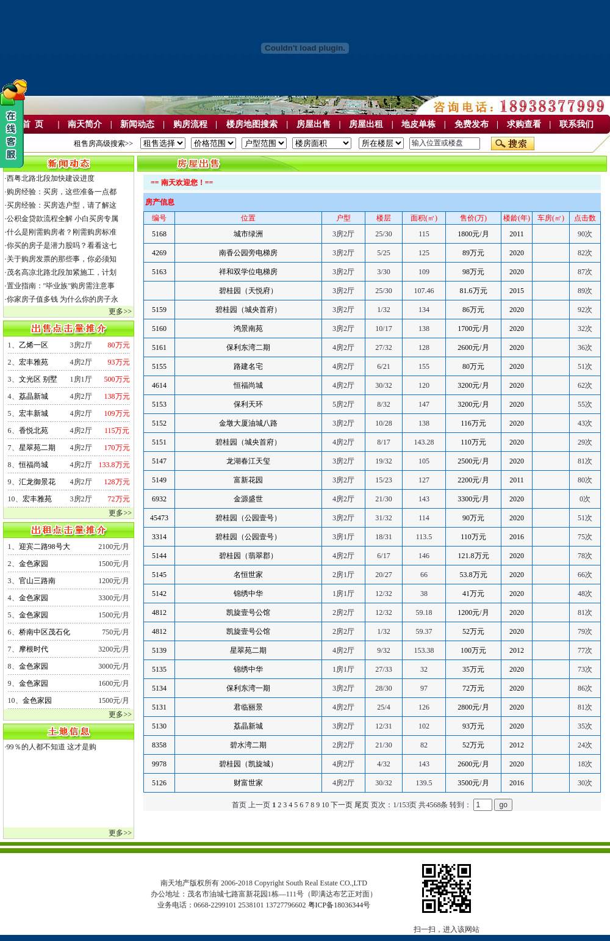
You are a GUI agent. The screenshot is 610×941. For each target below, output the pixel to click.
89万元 (473, 253)
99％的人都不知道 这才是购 (51, 747)
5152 (159, 423)
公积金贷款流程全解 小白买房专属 (62, 218)
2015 (516, 290)
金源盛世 (248, 499)
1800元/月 (473, 234)
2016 (516, 536)
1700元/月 (473, 328)
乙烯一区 (33, 345)
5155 (159, 366)
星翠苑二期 (37, 447)
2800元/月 (473, 707)
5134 (159, 688)
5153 (159, 404)
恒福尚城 (33, 464)
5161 (159, 347)
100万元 (473, 650)
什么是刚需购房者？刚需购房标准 (62, 232)
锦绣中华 (248, 593)
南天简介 (85, 124)
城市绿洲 (248, 234)
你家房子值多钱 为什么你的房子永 (62, 299)
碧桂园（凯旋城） (248, 764)
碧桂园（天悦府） (248, 290)
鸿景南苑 (248, 328)
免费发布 (471, 124)
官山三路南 (37, 580)
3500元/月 (473, 783)
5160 (159, 328)
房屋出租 (366, 124)
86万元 (473, 309)
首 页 (32, 124)
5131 (159, 707)
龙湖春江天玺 (248, 461)
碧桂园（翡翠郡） (248, 555)
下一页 (342, 805)
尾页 (361, 805)
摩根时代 (33, 649)
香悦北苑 (33, 430)
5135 (159, 669)
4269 (159, 253)
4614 (159, 385)
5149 (159, 480)
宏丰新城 (33, 413)
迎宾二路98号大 (44, 546)
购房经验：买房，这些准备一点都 (62, 191)
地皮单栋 (418, 124)
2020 (516, 253)
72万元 (473, 688)
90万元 (473, 518)
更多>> (120, 311)
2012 (516, 650)
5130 (159, 726)
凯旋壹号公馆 (248, 612)
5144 (159, 555)
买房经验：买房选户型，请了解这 (62, 205)
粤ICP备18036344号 (339, 905)
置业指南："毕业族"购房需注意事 (61, 286)
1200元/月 (473, 612)
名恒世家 (248, 574)
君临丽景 (248, 707)
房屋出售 (313, 124)
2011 (516, 234)
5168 (159, 234)
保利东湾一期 (248, 688)
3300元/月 (473, 499)
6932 (159, 499)
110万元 (473, 442)
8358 (159, 745)
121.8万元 (473, 555)
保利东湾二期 (248, 347)
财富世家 (248, 783)
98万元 (473, 271)
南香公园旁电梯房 (248, 253)
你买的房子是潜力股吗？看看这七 (62, 245)
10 (325, 805)
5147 (159, 461)
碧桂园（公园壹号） (248, 518)
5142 (159, 593)
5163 (159, 271)
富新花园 (248, 480)
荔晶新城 (33, 396)
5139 (159, 650)
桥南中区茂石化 (44, 632)
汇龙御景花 (37, 482)
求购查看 (524, 124)
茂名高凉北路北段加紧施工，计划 (62, 272)
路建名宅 (248, 366)
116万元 (473, 423)
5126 (159, 783)
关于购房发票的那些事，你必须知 (62, 259)
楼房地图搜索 (252, 124)
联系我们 (576, 124)
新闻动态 (137, 124)
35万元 (473, 669)
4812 (159, 612)
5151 (159, 442)
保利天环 (248, 404)
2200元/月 (473, 480)
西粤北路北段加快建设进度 (51, 178)
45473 (159, 518)
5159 (159, 309)
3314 (159, 536)
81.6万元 (473, 290)
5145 (159, 574)
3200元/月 (473, 385)
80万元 (473, 366)
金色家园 (33, 563)
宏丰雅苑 (33, 362)
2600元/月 (473, 347)
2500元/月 (473, 461)
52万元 (473, 631)
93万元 (473, 726)
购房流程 (190, 124)
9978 (159, 764)
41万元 (473, 593)
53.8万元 (473, 574)
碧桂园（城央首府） (248, 309)
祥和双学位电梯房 (248, 271)
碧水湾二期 (248, 745)
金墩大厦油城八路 (248, 423)
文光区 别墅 (38, 379)
